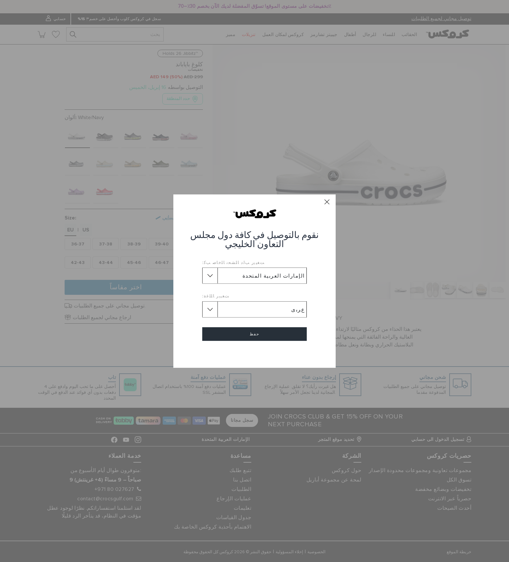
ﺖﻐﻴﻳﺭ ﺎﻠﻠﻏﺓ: (216, 295)
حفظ (254, 334)
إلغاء (254, 353)
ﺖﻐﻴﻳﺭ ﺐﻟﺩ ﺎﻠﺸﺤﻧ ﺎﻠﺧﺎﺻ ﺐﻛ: (233, 262)
